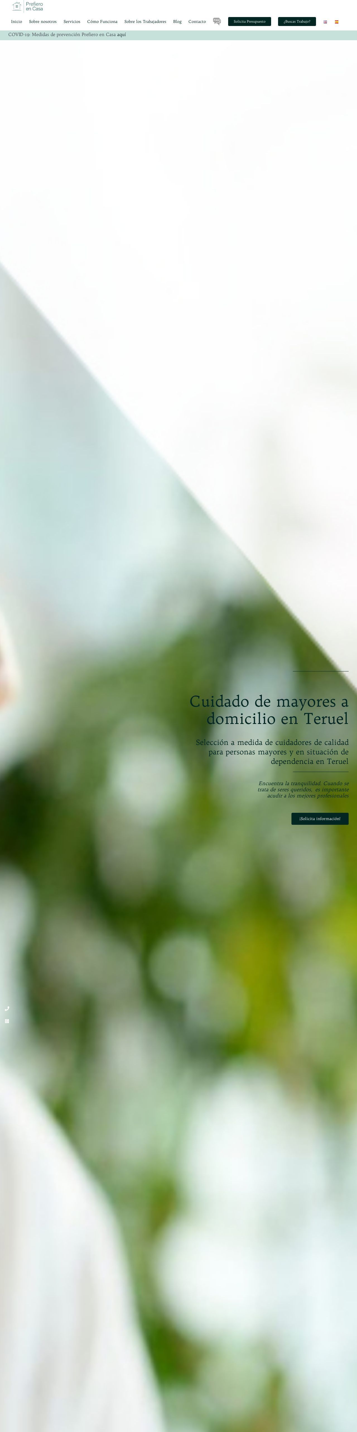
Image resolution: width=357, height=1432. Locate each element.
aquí (121, 34)
